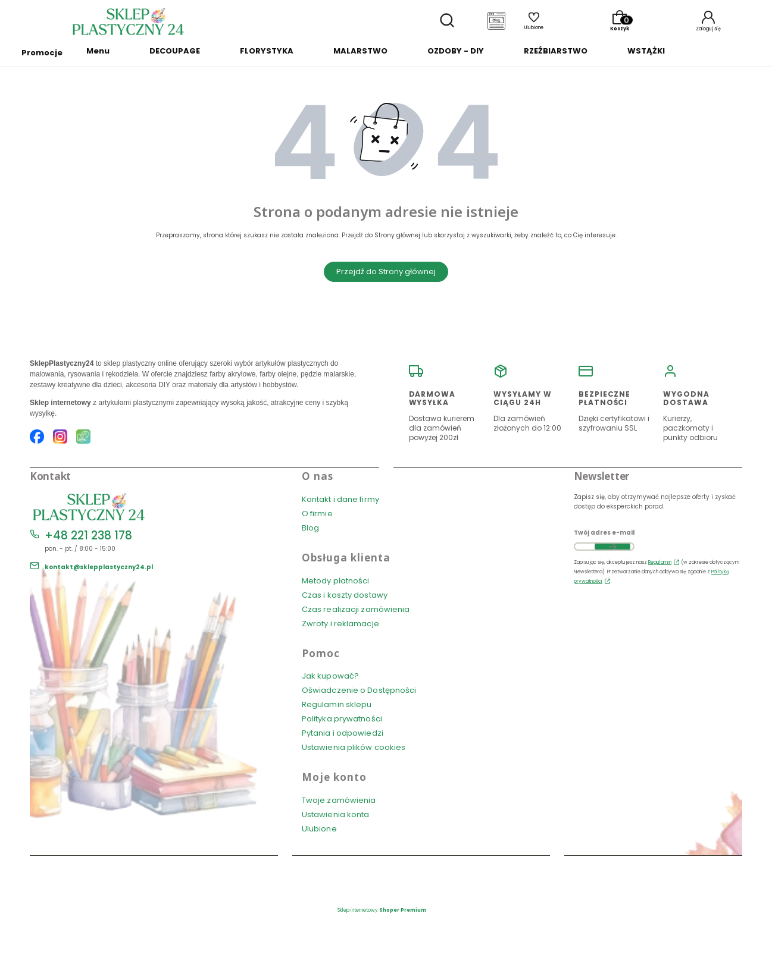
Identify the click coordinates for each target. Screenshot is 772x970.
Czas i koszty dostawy (344, 595)
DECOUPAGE (174, 50)
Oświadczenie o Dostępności (359, 690)
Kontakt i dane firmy (340, 499)
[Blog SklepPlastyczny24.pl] (83, 438)
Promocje (41, 52)
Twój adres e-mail (604, 532)
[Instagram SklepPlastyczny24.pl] (60, 438)
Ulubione (319, 828)
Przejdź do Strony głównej (386, 271)
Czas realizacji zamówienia (356, 609)
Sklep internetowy (381, 910)
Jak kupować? (330, 676)
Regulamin (659, 562)
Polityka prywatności (342, 718)
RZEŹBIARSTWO (555, 50)
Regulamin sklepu (337, 704)
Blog (310, 527)
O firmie (317, 513)
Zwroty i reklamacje (340, 623)
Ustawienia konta (336, 814)
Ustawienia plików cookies (355, 747)
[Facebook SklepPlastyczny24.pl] (37, 438)
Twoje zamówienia (339, 800)
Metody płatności (336, 580)
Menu (98, 50)
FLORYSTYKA (266, 50)
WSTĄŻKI (646, 50)
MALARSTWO (360, 50)
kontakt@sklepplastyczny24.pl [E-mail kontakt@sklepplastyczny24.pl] (99, 567)
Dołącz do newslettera (612, 546)
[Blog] (496, 22)
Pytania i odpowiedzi (342, 733)
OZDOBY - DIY (455, 50)
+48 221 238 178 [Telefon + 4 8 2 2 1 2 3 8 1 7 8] (88, 536)
